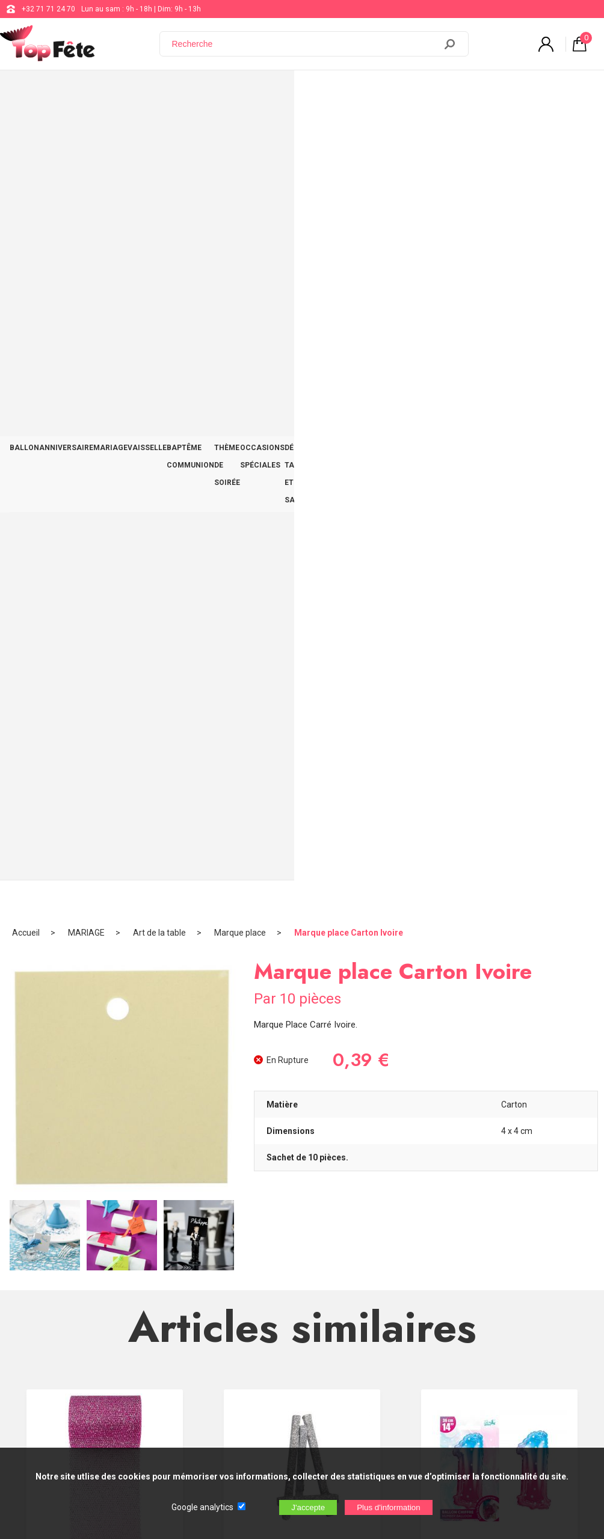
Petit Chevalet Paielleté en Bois (302, 756)
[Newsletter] (199, 1439)
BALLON (28, 91)
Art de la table (159, 129)
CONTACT (572, 91)
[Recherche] (305, 44)
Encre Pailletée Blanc (302, 1019)
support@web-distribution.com (349, 1300)
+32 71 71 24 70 (48, 9)
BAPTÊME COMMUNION (247, 91)
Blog (306, 1330)
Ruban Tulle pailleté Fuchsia (105, 756)
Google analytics (202, 1507)
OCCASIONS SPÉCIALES (413, 91)
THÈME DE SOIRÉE (330, 91)
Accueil (26, 129)
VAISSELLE (177, 91)
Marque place (240, 129)
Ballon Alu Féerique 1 (499, 756)
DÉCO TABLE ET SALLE (506, 91)
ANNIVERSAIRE (79, 91)
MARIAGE (132, 91)
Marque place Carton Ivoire (348, 129)
